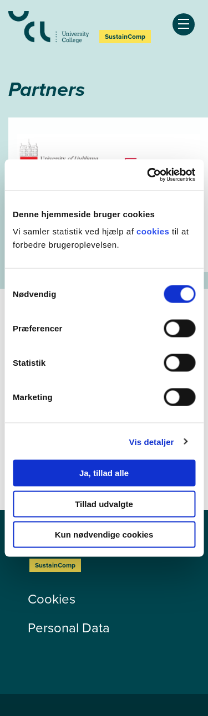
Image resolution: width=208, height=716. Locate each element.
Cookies (51, 599)
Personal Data (69, 628)
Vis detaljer (151, 441)
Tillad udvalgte (104, 503)
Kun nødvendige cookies (104, 534)
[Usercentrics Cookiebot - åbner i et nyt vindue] (148, 175)
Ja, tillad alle (104, 473)
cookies (154, 231)
